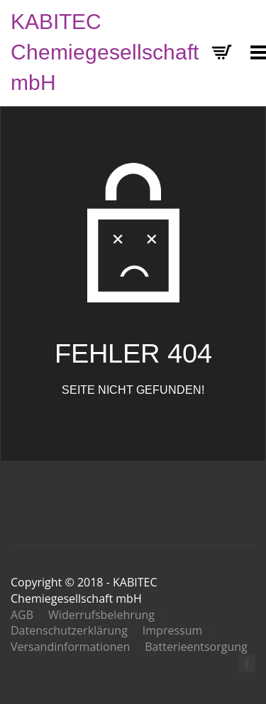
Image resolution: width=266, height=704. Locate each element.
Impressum (172, 630)
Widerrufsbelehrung (101, 615)
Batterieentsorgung (196, 646)
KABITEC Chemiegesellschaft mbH (105, 52)
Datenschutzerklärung (69, 630)
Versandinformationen (70, 646)
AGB (22, 615)
